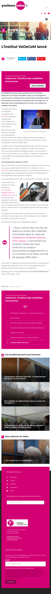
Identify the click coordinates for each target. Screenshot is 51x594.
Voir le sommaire (38, 85)
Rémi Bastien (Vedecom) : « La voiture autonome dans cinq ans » (26, 314)
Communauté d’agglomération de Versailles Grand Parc (8, 191)
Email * (7, 559)
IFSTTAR (5, 170)
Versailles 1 (11, 285)
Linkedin (11, 483)
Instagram (12, 486)
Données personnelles (13, 535)
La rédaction (10, 58)
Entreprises (18, 32)
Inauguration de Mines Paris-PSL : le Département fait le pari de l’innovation (25, 377)
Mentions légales (11, 544)
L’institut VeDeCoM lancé (24, 47)
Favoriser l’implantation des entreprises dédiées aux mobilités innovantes (27, 329)
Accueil (10, 32)
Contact (9, 542)
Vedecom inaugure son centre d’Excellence (24, 337)
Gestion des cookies (12, 539)
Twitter (23, 58)
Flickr (10, 490)
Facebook (32, 58)
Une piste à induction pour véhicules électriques (26, 322)
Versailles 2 (18, 285)
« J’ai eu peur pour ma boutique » (18, 459)
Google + (42, 58)
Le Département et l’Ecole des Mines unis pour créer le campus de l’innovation (23, 425)
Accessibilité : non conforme (14, 537)
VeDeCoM (4, 116)
